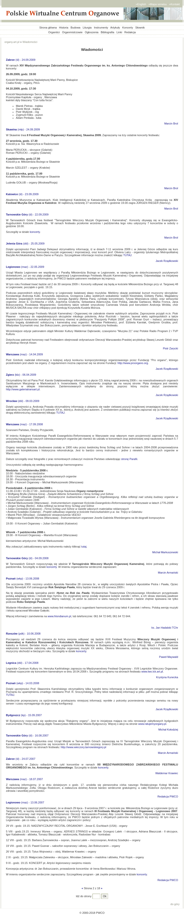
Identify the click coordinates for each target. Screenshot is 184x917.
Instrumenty (101, 27)
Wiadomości (30, 41)
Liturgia (87, 27)
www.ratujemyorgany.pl (152, 723)
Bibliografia (107, 32)
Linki (119, 32)
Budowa (75, 27)
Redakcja (130, 32)
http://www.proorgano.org (133, 363)
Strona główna (48, 27)
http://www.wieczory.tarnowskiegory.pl (83, 747)
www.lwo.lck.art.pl (152, 671)
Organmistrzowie (72, 32)
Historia (63, 27)
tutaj (84, 546)
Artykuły (115, 27)
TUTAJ (127, 255)
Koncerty (127, 27)
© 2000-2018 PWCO (91, 912)
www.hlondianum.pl (59, 616)
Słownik (140, 27)
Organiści (54, 32)
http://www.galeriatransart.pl (23, 389)
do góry (175, 904)
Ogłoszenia (91, 32)
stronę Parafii (129, 459)
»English (141, 4)
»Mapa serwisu (157, 4)
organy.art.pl (11, 41)
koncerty (35, 231)
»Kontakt (174, 4)
